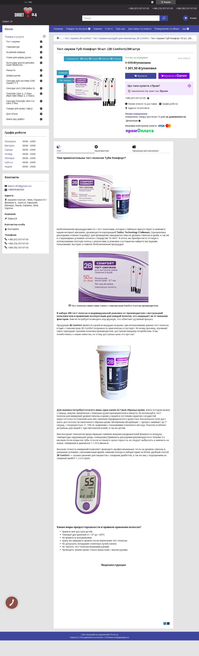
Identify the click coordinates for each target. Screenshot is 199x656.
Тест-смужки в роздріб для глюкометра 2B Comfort (121, 38)
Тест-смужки (13, 41)
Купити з (175, 76)
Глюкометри (12, 47)
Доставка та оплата (139, 28)
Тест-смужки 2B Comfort (78, 38)
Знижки (97, 28)
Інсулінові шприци (15, 52)
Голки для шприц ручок (18, 57)
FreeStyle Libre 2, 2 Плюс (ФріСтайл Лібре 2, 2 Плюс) (20, 94)
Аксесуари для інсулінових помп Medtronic (20, 64)
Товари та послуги (76, 28)
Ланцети (10, 70)
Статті (109, 28)
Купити (142, 76)
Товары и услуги (14, 36)
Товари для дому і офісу (19, 108)
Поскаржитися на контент (91, 637)
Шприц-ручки (13, 75)
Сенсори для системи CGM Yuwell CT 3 (20, 82)
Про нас (120, 28)
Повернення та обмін (166, 28)
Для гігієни (12, 114)
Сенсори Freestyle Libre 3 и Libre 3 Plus (20, 102)
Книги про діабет (15, 119)
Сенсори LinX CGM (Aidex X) (20, 88)
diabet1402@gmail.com (20, 186)
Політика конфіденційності (117, 637)
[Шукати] (164, 18)
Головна (58, 28)
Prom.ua (114, 634)
